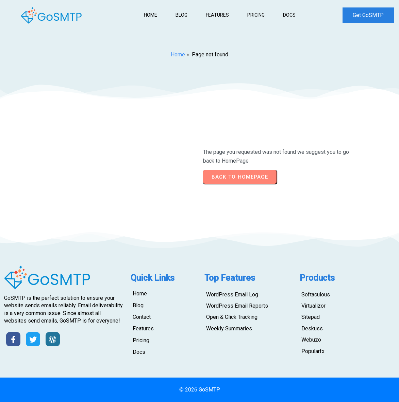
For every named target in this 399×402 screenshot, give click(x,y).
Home (178, 54)
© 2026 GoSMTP (199, 389)
